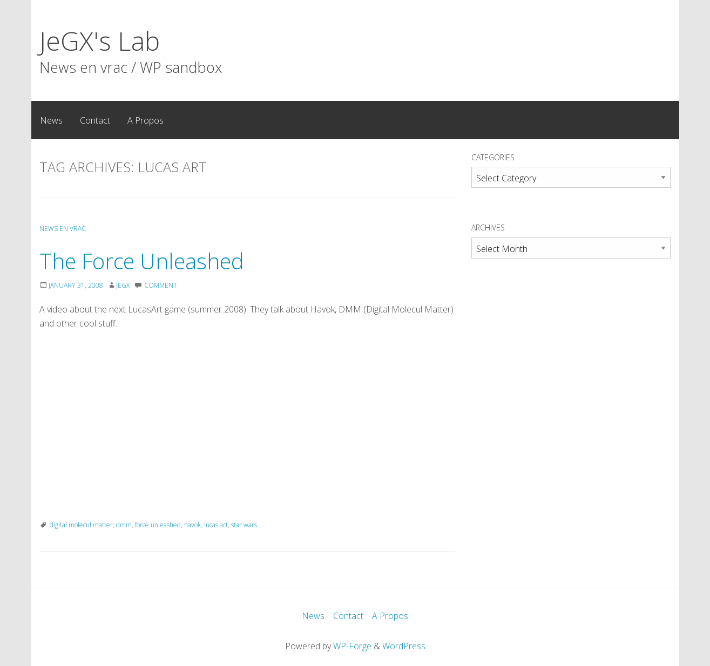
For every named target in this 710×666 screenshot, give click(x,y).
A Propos (145, 120)
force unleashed (158, 524)
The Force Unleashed (141, 261)
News (51, 120)
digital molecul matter (81, 524)
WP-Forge (352, 646)
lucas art (216, 524)
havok (192, 524)
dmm (124, 524)
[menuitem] (51, 120)
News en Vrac (62, 228)
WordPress (403, 646)
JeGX (123, 285)
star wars (244, 524)
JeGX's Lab (99, 40)
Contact (95, 120)
